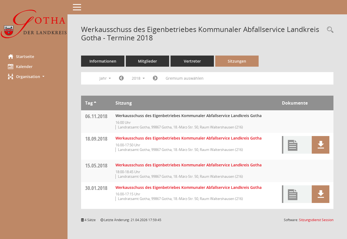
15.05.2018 (96, 165)
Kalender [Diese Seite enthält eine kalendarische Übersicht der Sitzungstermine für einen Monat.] (20, 66)
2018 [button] (138, 78)
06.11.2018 (96, 116)
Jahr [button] (105, 78)
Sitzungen (237, 61)
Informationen (103, 61)
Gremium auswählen (185, 78)
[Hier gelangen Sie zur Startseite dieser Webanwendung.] (34, 25)
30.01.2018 (96, 188)
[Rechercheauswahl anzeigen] (328, 29)
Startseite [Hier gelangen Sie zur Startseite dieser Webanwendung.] (21, 56)
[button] (34, 77)
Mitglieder (147, 61)
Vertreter (192, 61)
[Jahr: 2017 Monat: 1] (121, 78)
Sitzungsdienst (316, 220)
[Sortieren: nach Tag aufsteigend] (95, 103)
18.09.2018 (96, 138)
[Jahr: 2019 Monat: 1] (155, 78)
